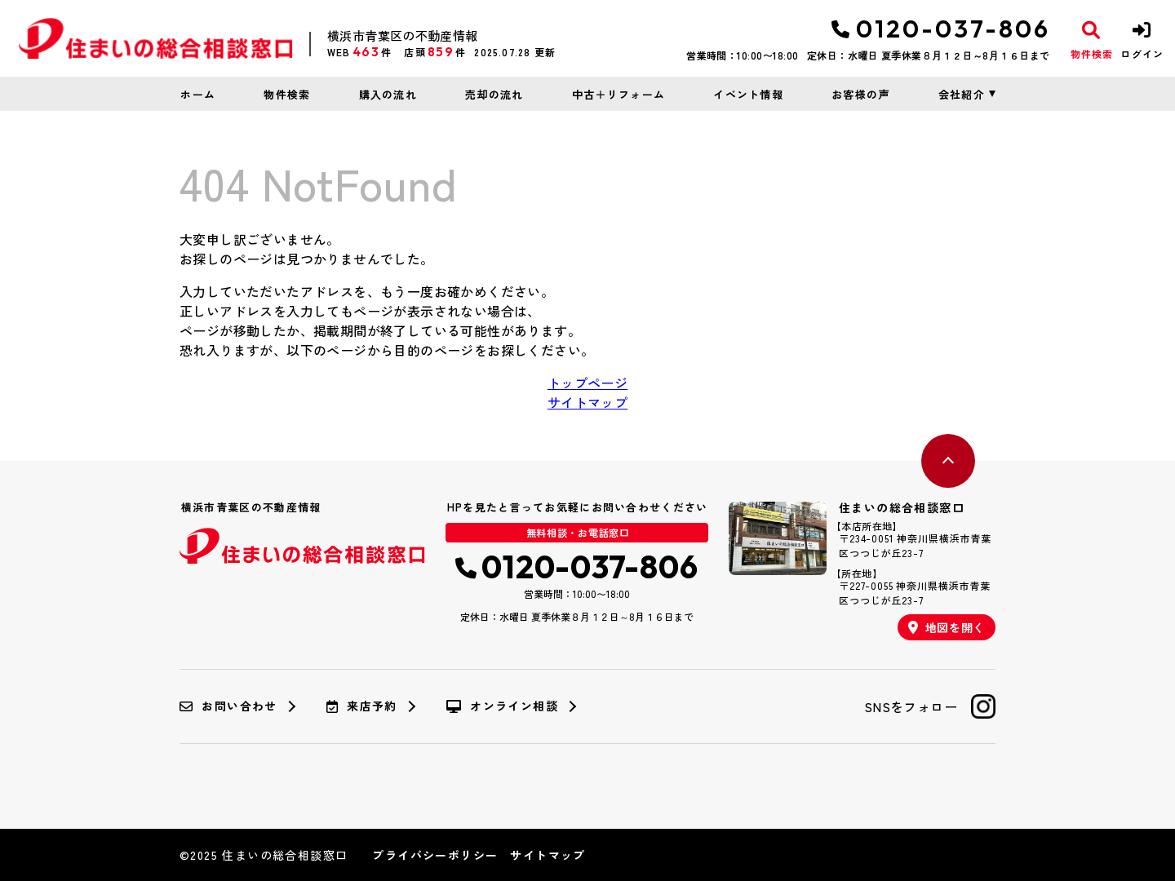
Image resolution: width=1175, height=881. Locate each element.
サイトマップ (587, 402)
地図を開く (946, 627)
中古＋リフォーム (618, 94)
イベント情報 (748, 94)
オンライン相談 (502, 706)
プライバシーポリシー (435, 855)
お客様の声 (860, 94)
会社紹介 (961, 94)
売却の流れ (494, 94)
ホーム (197, 94)
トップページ (587, 382)
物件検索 (287, 94)
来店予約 (361, 706)
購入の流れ (388, 94)
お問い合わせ (228, 706)
